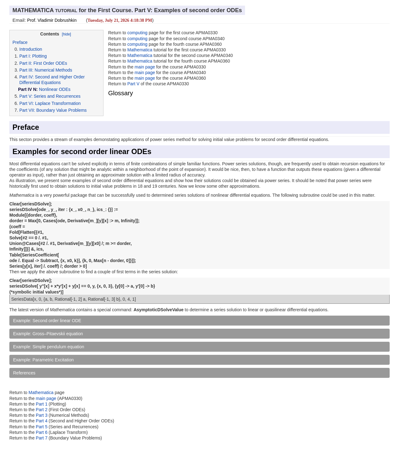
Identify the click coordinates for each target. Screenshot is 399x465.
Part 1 (41, 404)
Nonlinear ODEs (54, 89)
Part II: (25, 63)
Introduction (30, 49)
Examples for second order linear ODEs (81, 152)
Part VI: (26, 103)
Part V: (25, 96)
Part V (133, 83)
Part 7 (42, 437)
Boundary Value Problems (61, 110)
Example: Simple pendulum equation (48, 346)
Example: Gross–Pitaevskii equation (48, 333)
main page (145, 66)
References (24, 372)
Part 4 (42, 420)
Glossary (120, 93)
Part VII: (27, 110)
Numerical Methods (53, 70)
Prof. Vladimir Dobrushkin (52, 20)
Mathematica (139, 49)
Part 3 (41, 415)
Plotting (39, 56)
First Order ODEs (50, 63)
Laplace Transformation (58, 103)
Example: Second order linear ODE (47, 320)
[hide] (66, 34)
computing (137, 32)
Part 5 (42, 426)
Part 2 (41, 409)
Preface (19, 42)
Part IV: (26, 76)
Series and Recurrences (57, 96)
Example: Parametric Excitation (43, 359)
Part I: (25, 56)
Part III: (26, 70)
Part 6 (42, 432)
